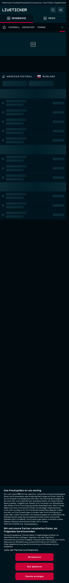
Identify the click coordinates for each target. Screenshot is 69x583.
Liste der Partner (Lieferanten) (21, 550)
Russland (48, 76)
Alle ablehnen (34, 566)
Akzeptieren (34, 557)
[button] (53, 10)
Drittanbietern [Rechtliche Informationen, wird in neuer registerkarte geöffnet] (31, 524)
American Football (20, 76)
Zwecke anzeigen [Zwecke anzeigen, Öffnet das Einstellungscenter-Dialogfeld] (34, 576)
